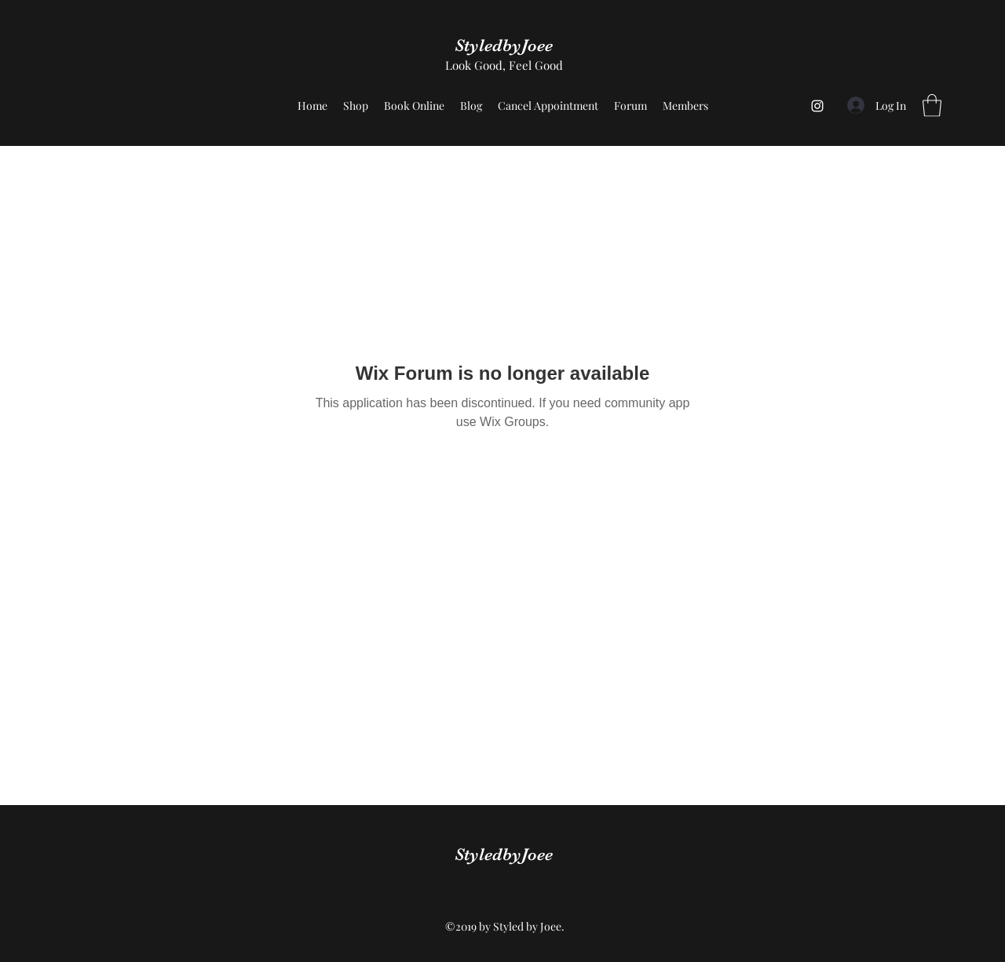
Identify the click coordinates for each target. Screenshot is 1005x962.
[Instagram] (817, 106)
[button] (932, 105)
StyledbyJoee (504, 45)
